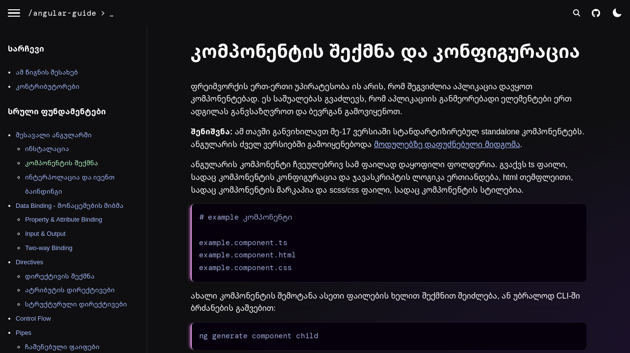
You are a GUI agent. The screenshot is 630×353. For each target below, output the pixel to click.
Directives (29, 262)
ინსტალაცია (47, 148)
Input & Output (45, 233)
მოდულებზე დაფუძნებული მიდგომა (447, 144)
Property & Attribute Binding (63, 219)
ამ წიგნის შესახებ (47, 72)
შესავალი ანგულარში (54, 135)
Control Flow (33, 318)
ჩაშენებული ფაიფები (62, 347)
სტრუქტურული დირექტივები (76, 304)
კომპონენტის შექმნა (61, 163)
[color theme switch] (617, 13)
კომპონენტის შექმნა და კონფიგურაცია (385, 52)
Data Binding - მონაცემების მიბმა (70, 205)
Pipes (23, 332)
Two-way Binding (49, 248)
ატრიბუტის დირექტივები (70, 290)
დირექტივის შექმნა (60, 276)
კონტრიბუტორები (47, 86)
